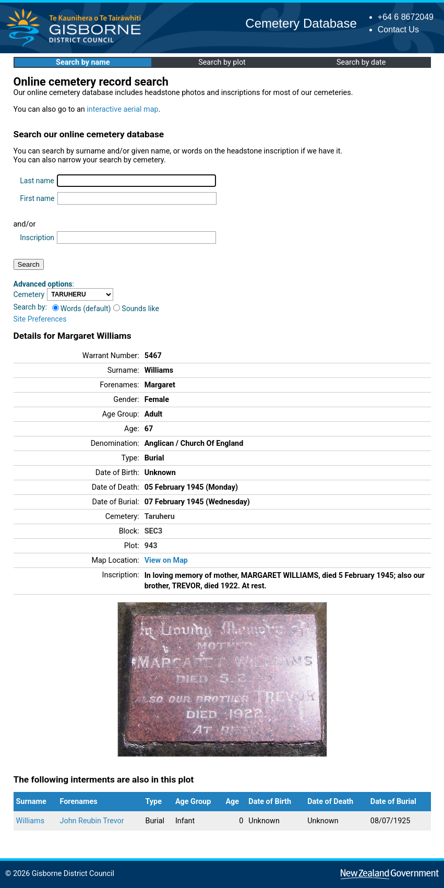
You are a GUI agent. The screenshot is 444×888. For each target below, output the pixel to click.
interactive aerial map (122, 109)
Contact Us (398, 29)
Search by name (83, 62)
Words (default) (81, 308)
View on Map (166, 560)
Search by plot (222, 62)
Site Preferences (40, 319)
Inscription (37, 237)
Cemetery (29, 294)
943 (151, 545)
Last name (37, 180)
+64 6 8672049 (406, 17)
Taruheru (160, 516)
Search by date (361, 62)
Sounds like (136, 308)
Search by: (30, 307)
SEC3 (154, 531)
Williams (30, 820)
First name (37, 198)
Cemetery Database (300, 23)
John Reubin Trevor (92, 820)
